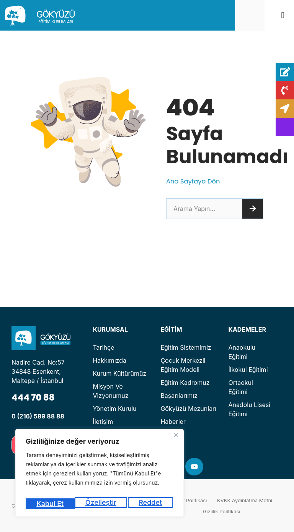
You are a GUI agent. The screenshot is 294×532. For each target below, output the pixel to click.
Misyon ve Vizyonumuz (110, 391)
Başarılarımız (179, 395)
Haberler (173, 421)
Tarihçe (103, 347)
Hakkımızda (109, 360)
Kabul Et (149, 504)
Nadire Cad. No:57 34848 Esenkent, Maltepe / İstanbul (38, 371)
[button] (282, 15)
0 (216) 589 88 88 (37, 416)
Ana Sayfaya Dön (195, 181)
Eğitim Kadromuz (184, 382)
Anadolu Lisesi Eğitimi (249, 409)
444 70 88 (35, 397)
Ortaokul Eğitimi (240, 387)
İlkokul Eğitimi (248, 369)
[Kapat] (175, 440)
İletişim (103, 421)
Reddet (101, 504)
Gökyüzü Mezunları (188, 408)
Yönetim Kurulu (114, 408)
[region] (99, 475)
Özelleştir (51, 504)
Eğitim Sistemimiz (185, 347)
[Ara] (252, 209)
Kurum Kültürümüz (119, 373)
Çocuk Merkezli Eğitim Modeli (182, 365)
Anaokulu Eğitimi (241, 352)
